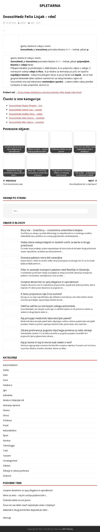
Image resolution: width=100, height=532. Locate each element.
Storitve (6, 440)
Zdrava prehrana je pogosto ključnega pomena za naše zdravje (56, 330)
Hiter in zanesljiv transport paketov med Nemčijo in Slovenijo (55, 269)
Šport (5, 435)
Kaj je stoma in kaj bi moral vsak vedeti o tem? (46, 342)
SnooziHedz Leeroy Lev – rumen (25, 109)
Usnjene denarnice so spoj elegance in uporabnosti (49, 282)
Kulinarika (7, 395)
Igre (32, 22)
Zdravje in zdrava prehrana (16, 470)
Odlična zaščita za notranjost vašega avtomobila (48, 306)
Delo (5, 375)
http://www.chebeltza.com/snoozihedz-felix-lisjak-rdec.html (50, 92)
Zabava (6, 465)
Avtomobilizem (10, 365)
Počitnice (7, 420)
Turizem (7, 455)
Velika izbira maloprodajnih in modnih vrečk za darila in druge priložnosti (55, 244)
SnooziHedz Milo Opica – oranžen (26, 122)
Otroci (6, 415)
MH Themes (68, 529)
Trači (5, 450)
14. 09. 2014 (11, 22)
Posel (5, 425)
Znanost (7, 475)
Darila (6, 370)
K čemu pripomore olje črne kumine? (41, 294)
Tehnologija (9, 445)
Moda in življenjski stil (13, 400)
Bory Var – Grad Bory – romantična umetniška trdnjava (51, 230)
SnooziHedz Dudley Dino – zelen (25, 113)
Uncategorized (10, 460)
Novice (6, 410)
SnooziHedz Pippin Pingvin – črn (25, 105)
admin (23, 22)
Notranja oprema (11, 405)
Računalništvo (9, 430)
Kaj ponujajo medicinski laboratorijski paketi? (46, 318)
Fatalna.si (7, 385)
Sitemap (7, 517)
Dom (5, 380)
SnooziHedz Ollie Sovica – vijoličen (27, 118)
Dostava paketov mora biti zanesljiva (41, 257)
